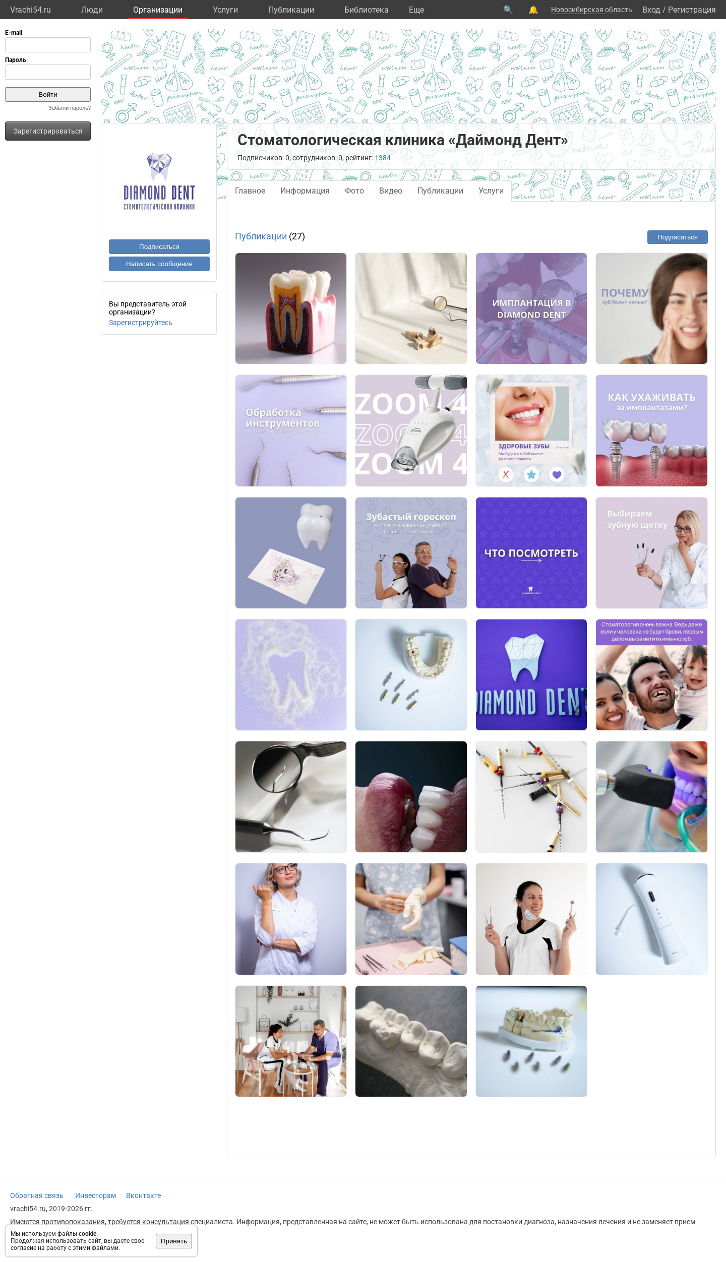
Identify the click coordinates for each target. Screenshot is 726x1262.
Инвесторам (95, 1195)
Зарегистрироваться (48, 131)
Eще (416, 10)
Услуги (225, 10)
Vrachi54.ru (30, 10)
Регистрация (692, 10)
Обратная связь (37, 1195)
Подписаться (159, 246)
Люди (92, 10)
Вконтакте (143, 1195)
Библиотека (366, 10)
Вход (651, 10)
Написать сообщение (159, 264)
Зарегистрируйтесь (140, 323)
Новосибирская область (591, 10)
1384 (383, 158)
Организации (158, 10)
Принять (174, 1241)
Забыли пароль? (69, 108)
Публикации (291, 10)
